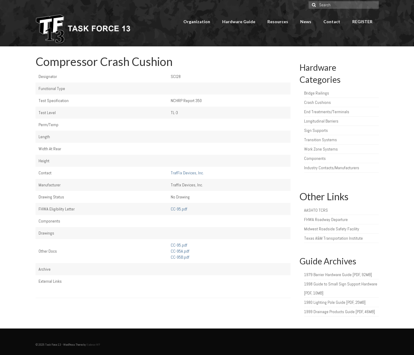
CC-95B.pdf (180, 257)
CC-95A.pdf (180, 251)
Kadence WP (93, 345)
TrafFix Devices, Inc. (187, 173)
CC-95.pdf (179, 209)
